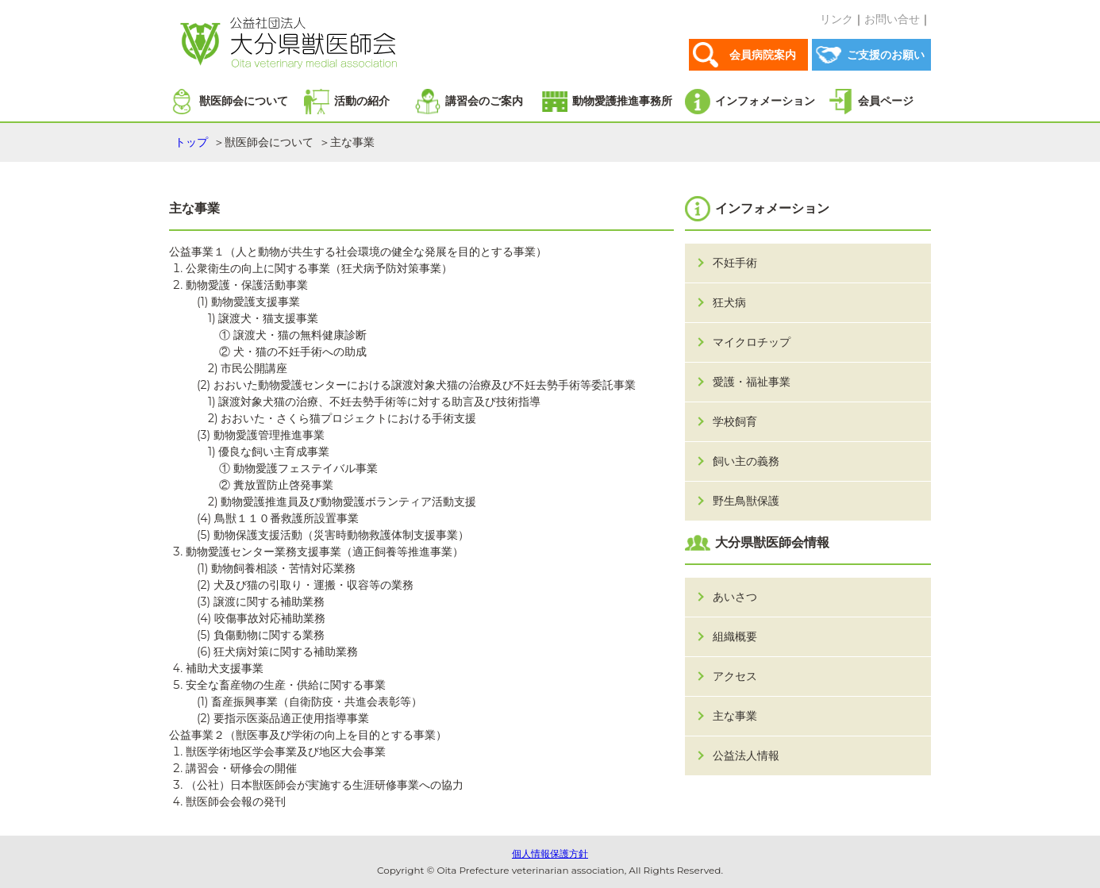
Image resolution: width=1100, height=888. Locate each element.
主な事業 (735, 716)
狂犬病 (729, 302)
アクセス (735, 676)
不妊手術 (735, 263)
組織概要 (735, 636)
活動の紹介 (362, 101)
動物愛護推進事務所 (622, 101)
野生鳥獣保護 (746, 501)
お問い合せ (892, 19)
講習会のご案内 (484, 101)
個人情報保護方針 (550, 853)
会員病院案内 (762, 55)
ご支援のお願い (886, 55)
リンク (836, 19)
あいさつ (735, 597)
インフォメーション (765, 101)
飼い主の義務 (746, 461)
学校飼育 (735, 421)
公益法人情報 (746, 755)
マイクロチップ (751, 342)
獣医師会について (243, 101)
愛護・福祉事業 (751, 382)
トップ (191, 142)
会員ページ (885, 101)
